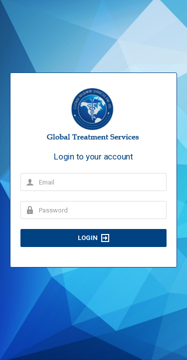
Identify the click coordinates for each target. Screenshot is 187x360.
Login (93, 238)
